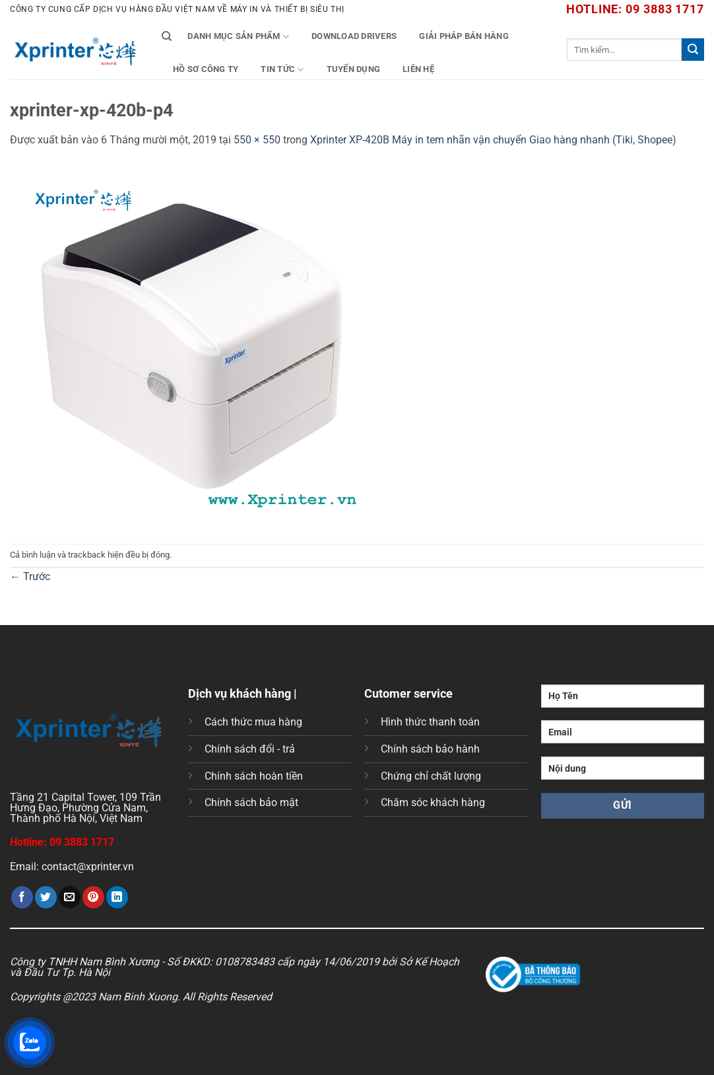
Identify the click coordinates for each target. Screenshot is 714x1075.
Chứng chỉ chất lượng (431, 776)
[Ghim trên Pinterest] (93, 897)
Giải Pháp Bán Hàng (464, 36)
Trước (30, 576)
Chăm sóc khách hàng (433, 802)
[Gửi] (693, 49)
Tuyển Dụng (354, 69)
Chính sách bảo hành (430, 749)
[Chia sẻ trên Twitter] (46, 897)
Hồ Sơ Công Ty (205, 69)
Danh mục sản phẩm (238, 36)
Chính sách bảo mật (251, 802)
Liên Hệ (418, 69)
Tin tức (282, 69)
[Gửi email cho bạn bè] (70, 897)
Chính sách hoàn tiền (254, 776)
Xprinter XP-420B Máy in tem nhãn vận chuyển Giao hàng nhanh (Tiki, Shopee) (493, 139)
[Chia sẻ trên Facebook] (22, 897)
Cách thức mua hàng (253, 722)
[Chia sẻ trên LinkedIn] (117, 897)
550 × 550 (257, 139)
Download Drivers (354, 36)
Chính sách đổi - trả (250, 749)
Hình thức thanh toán (430, 722)
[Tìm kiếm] (167, 36)
